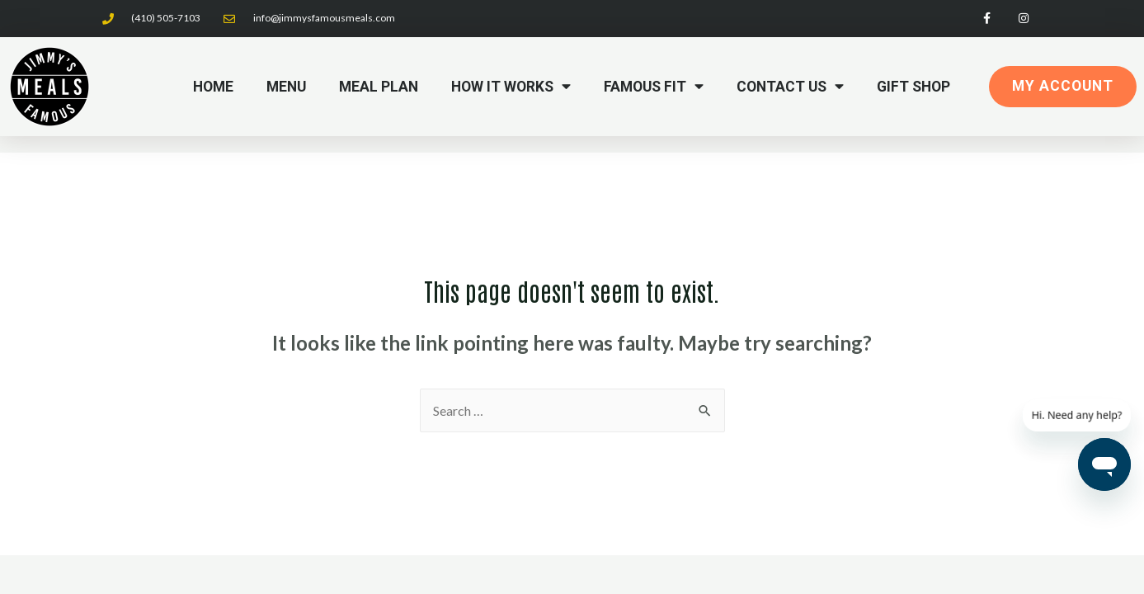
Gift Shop (913, 86)
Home (213, 86)
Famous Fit (654, 86)
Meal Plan (378, 86)
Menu (286, 86)
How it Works (511, 86)
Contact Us (790, 86)
